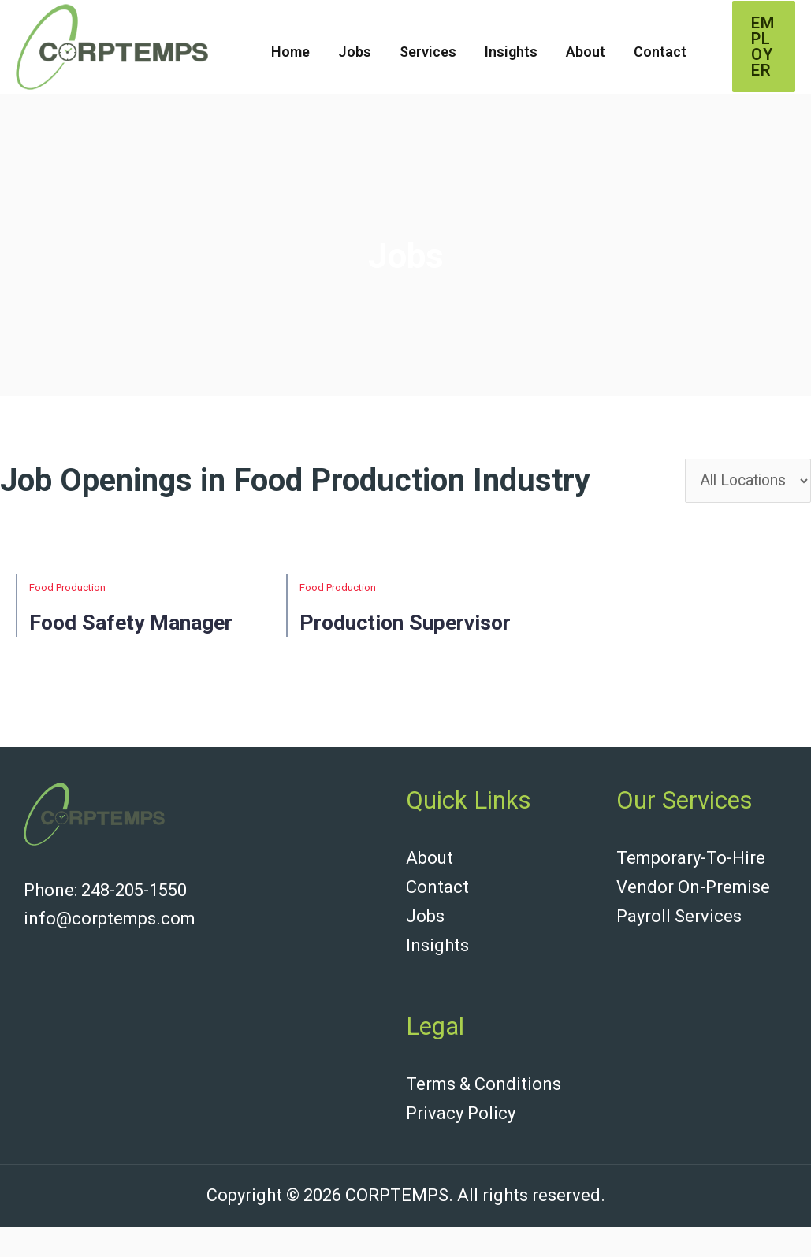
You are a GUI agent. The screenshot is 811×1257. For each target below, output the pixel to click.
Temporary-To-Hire (690, 892)
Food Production (67, 592)
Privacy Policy (460, 1144)
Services (428, 51)
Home (290, 51)
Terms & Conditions (483, 1115)
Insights (511, 51)
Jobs (354, 51)
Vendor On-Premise (693, 921)
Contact (660, 51)
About (585, 51)
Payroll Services (679, 949)
